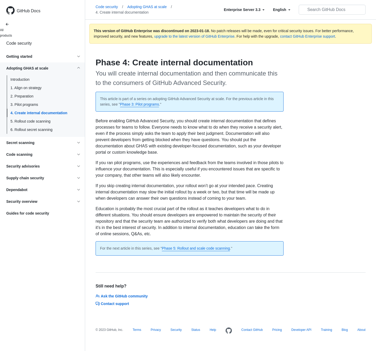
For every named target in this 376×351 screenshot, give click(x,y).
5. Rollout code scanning (30, 121)
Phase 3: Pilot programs (139, 104)
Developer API (301, 330)
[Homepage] (229, 330)
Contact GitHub (252, 330)
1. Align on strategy (26, 88)
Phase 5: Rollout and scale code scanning (196, 248)
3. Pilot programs (24, 104)
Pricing (277, 330)
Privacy (156, 330)
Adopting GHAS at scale (149, 7)
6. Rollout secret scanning (31, 130)
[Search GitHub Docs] (332, 10)
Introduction (20, 79)
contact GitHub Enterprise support (307, 36)
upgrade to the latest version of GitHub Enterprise (194, 36)
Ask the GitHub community (122, 296)
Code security (19, 43)
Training (326, 330)
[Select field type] (244, 9)
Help (213, 330)
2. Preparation (21, 96)
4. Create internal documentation (38, 113)
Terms (137, 330)
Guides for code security (27, 213)
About (361, 330)
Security (176, 330)
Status (195, 330)
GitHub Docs (28, 11)
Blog (345, 330)
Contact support (112, 304)
